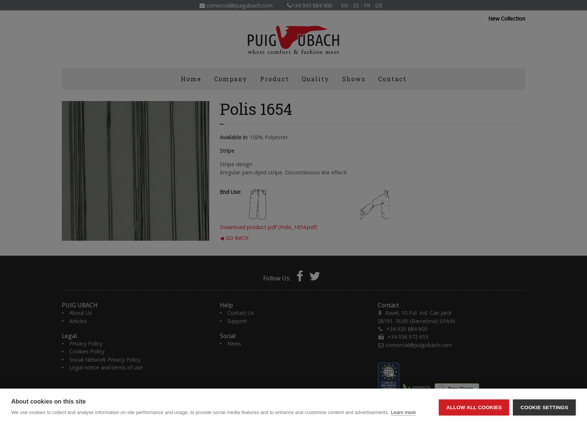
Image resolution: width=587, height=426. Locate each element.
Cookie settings (544, 407)
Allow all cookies (474, 407)
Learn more (403, 412)
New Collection (506, 18)
